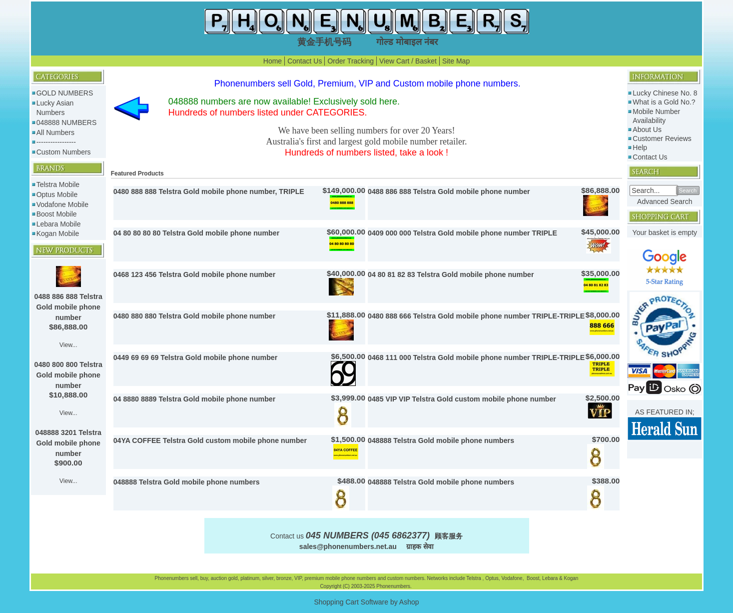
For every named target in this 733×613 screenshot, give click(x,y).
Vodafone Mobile (62, 204)
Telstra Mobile (57, 184)
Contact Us (304, 61)
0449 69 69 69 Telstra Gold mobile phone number (195, 358)
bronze (284, 578)
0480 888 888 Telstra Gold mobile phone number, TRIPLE (208, 192)
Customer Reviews (662, 138)
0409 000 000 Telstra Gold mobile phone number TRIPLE (462, 233)
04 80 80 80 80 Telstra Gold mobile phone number (196, 233)
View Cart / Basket (408, 61)
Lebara (549, 578)
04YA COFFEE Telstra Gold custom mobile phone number (210, 440)
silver (268, 578)
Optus (492, 578)
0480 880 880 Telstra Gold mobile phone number (194, 316)
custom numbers (405, 578)
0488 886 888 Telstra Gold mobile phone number (68, 307)
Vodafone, (513, 578)
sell (193, 578)
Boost (533, 578)
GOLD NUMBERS (64, 93)
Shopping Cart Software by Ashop (366, 602)
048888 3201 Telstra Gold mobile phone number (68, 443)
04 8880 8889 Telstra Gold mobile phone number (194, 399)
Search (688, 191)
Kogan (571, 578)
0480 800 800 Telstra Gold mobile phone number (68, 375)
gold (233, 578)
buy (204, 578)
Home (272, 61)
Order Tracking (350, 61)
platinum (249, 578)
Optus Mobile (56, 194)
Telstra (474, 578)
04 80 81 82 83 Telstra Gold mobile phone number (451, 274)
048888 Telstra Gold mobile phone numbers (441, 440)
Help (640, 148)
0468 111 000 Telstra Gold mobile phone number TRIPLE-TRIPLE (476, 358)
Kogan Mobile (57, 234)
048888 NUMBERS (66, 122)
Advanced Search (665, 202)
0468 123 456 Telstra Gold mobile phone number (194, 274)
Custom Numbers (63, 152)
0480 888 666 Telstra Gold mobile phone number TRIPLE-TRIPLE (476, 316)
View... (68, 345)
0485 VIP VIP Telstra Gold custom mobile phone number (462, 399)
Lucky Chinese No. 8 (665, 93)
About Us (647, 130)
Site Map (456, 61)
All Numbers (55, 132)
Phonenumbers (172, 578)
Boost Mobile (56, 214)
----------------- (56, 142)
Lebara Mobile (58, 224)
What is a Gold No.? (664, 102)
